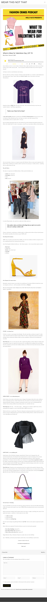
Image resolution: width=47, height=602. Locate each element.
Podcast (6, 55)
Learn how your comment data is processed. (24, 589)
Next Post (43, 552)
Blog (4, 55)
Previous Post (4, 552)
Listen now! (23, 546)
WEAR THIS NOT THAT (14, 2)
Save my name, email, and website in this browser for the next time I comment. (19, 581)
